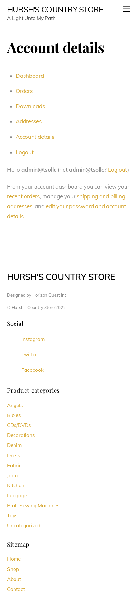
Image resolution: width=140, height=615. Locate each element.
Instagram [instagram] (26, 339)
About (14, 579)
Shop (13, 569)
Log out (117, 169)
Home (14, 559)
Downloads (30, 106)
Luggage (17, 496)
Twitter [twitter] (22, 355)
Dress (13, 455)
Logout (25, 152)
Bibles (14, 415)
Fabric (14, 465)
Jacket (14, 475)
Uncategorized (23, 525)
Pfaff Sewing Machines (33, 506)
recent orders (23, 196)
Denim (14, 445)
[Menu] (126, 8)
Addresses (29, 121)
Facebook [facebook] (25, 370)
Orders (24, 90)
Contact (16, 589)
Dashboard (30, 75)
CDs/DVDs (19, 425)
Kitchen (15, 485)
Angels (15, 405)
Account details (35, 136)
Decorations (21, 435)
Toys (12, 515)
